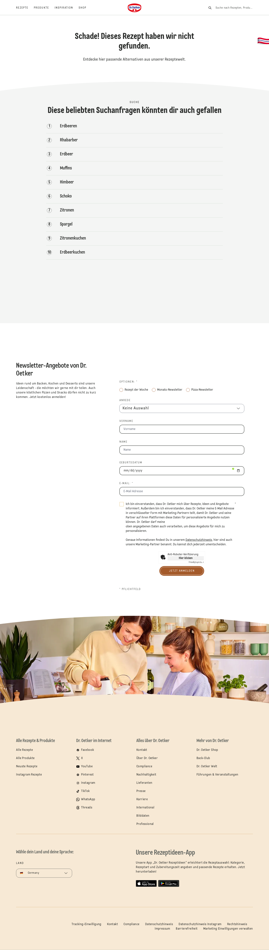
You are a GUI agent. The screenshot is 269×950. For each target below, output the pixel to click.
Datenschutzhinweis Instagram (200, 924)
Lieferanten (144, 783)
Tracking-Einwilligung (86, 924)
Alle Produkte (25, 758)
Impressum (162, 928)
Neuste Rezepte (26, 766)
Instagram (88, 783)
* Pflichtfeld (130, 589)
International (145, 807)
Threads (86, 807)
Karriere (142, 799)
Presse (141, 791)
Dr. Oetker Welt (207, 766)
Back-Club (203, 758)
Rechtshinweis (237, 924)
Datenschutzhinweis (159, 924)
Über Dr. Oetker (147, 758)
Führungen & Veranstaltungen (217, 774)
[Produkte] (44, 8)
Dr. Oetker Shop (207, 750)
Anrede (125, 400)
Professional (145, 824)
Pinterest (87, 774)
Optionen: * (128, 382)
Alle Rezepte (24, 750)
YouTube (87, 766)
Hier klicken (186, 558)
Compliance (144, 766)
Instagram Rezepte (29, 774)
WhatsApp (88, 799)
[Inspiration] (67, 8)
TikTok (85, 791)
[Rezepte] (25, 8)
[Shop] (85, 8)
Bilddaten (142, 815)
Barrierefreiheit (186, 928)
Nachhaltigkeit (146, 774)
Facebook (87, 750)
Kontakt (141, 750)
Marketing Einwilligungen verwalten (228, 928)
